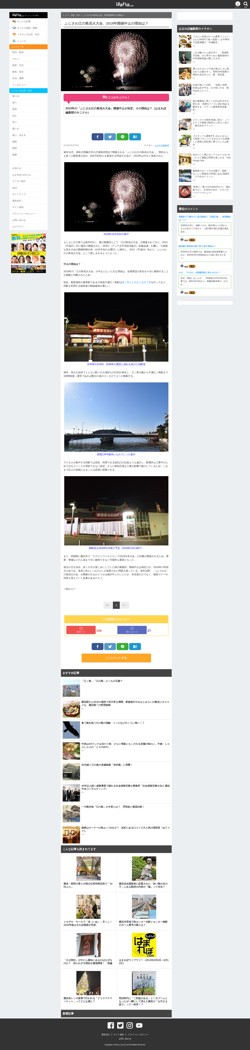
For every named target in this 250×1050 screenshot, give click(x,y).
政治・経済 (25, 51)
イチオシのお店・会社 (33, 34)
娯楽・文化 (25, 64)
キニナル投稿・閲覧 (32, 27)
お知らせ (24, 164)
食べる (23, 94)
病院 (22, 138)
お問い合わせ (27, 215)
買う (22, 100)
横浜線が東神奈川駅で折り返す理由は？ (197, 246)
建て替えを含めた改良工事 (136, 282)
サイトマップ (27, 190)
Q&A (22, 183)
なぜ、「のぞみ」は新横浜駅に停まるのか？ (199, 272)
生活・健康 (25, 76)
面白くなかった (132, 630)
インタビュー (27, 83)
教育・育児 (25, 70)
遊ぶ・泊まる (27, 132)
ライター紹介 (27, 177)
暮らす (23, 126)
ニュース (27, 40)
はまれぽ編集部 (162, 145)
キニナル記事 (29, 21)
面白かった (81, 630)
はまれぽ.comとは (29, 171)
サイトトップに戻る (33, 15)
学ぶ (22, 119)
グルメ (23, 57)
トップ (65, 15)
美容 (22, 107)
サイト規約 (25, 202)
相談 (22, 144)
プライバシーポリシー (31, 209)
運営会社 (24, 196)
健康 (22, 151)
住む (22, 113)
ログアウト (25, 221)
